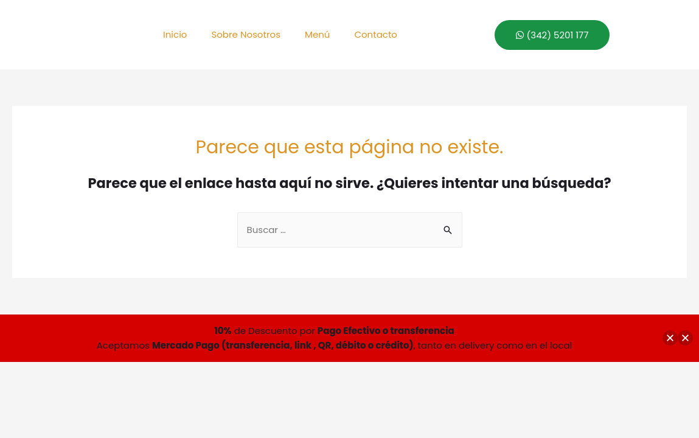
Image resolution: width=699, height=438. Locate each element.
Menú (317, 34)
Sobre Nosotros (245, 34)
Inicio (175, 34)
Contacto (375, 34)
